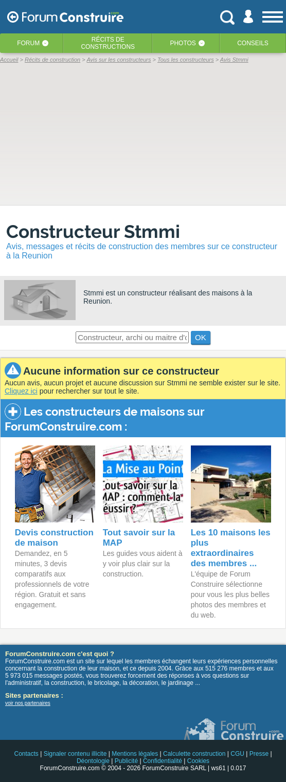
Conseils (253, 43)
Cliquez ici (21, 391)
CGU (237, 753)
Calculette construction (194, 753)
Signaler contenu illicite (75, 753)
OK (200, 337)
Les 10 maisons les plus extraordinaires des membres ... (231, 548)
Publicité (126, 761)
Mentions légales (135, 753)
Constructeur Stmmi (93, 231)
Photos (182, 43)
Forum (28, 43)
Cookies (198, 761)
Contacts (26, 753)
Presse (259, 753)
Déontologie (93, 761)
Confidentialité (162, 761)
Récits (108, 43)
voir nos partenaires (27, 703)
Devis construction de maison (54, 538)
